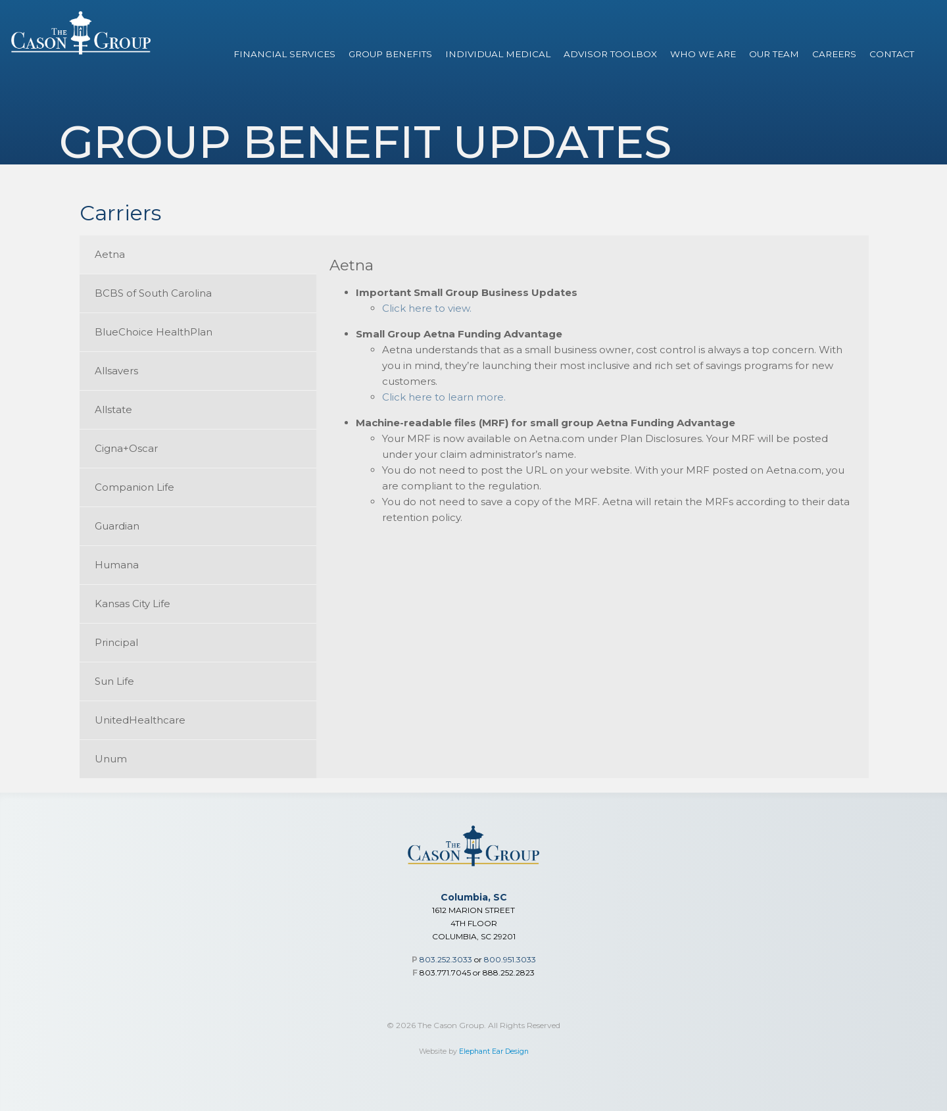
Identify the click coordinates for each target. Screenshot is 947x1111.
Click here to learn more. (444, 397)
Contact (891, 54)
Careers (834, 54)
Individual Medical (497, 54)
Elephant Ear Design (494, 1051)
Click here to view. (427, 308)
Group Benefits (390, 54)
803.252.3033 (446, 959)
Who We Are (703, 54)
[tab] (198, 254)
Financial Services (284, 54)
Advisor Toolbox (610, 54)
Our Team (774, 54)
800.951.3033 (510, 959)
